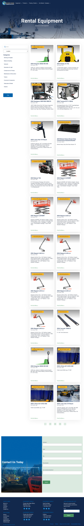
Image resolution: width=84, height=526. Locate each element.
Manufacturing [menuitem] (6, 520)
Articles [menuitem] (5, 507)
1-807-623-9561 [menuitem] (27, 506)
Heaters (6, 86)
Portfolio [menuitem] (5, 506)
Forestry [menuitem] (5, 517)
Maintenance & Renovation (10, 73)
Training (31, 3)
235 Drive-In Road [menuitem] (47, 504)
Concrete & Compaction (9, 80)
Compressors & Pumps (9, 70)
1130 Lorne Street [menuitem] (47, 515)
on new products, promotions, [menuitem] (70, 504)
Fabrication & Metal (8, 83)
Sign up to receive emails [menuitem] (69, 503)
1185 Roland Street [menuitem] (27, 515)
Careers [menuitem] (5, 504)
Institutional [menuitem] (6, 519)
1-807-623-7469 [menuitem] (27, 517)
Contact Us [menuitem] (5, 509)
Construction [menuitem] (6, 516)
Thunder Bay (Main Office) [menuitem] (29, 503)
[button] (9, 3)
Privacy (51, 524)
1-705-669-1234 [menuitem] (47, 517)
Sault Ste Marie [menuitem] (46, 503)
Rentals (35, 3)
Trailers (5, 77)
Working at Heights (8, 57)
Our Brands (41, 3)
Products (25, 3)
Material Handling (8, 61)
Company (47, 3)
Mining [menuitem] (4, 514)
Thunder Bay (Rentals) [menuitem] (28, 514)
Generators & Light (8, 67)
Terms (56, 524)
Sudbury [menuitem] (45, 514)
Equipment (18, 3)
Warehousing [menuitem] (6, 522)
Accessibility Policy (75, 524)
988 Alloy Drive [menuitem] (26, 504)
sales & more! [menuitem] (67, 506)
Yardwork (6, 64)
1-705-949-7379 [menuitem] (47, 506)
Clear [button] (8, 95)
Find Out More (34, 78)
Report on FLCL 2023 (65, 524)
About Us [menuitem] (5, 503)
